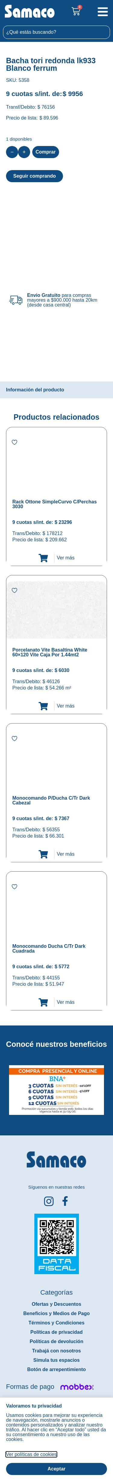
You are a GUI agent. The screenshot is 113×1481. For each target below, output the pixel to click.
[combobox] (56, 32)
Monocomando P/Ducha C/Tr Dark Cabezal (51, 800)
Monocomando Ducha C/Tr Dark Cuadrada (49, 949)
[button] (4, 1085)
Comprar (46, 151)
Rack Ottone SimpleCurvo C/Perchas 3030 (54, 504)
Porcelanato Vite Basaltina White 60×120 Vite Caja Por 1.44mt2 (49, 652)
